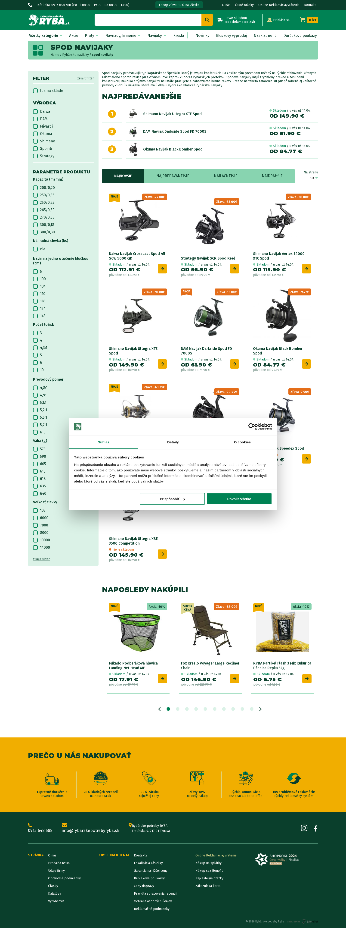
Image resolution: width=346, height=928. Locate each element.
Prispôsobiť (172, 499)
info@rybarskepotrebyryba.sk (90, 828)
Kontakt (310, 5)
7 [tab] (223, 709)
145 (39, 316)
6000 (40, 518)
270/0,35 (43, 217)
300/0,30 (44, 232)
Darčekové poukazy (300, 35)
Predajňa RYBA (59, 863)
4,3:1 (40, 347)
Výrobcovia (56, 901)
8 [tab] (233, 709)
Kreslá (178, 35)
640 (39, 493)
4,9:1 (40, 395)
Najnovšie (123, 176)
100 (39, 279)
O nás (226, 5)
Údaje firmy (56, 871)
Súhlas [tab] (103, 442)
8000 (40, 532)
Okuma (42, 134)
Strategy (43, 156)
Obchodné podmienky (64, 878)
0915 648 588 (40, 828)
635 (39, 486)
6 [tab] (214, 709)
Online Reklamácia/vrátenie (279, 5)
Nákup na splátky (208, 863)
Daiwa (41, 111)
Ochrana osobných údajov (153, 901)
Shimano (44, 141)
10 (38, 370)
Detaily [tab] (173, 442)
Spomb (42, 148)
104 (39, 286)
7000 (40, 525)
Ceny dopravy (144, 886)
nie (39, 249)
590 (39, 456)
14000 (41, 547)
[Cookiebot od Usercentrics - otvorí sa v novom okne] (252, 426)
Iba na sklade (48, 90)
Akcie (73, 35)
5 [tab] (205, 709)
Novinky (202, 35)
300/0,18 (43, 225)
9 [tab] (242, 709)
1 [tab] (168, 709)
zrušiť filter (85, 78)
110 (39, 294)
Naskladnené (265, 35)
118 (39, 301)
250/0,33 (43, 195)
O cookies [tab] (242, 442)
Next (260, 709)
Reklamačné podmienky (152, 909)
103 (39, 510)
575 (39, 449)
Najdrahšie (272, 176)
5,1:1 (39, 402)
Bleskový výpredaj (231, 35)
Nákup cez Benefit (209, 871)
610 (39, 432)
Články (53, 886)
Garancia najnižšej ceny (150, 871)
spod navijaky (102, 55)
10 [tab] (251, 709)
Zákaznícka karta (207, 886)
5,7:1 (40, 425)
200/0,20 (44, 187)
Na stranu (311, 172)
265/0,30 (44, 210)
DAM (40, 119)
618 (39, 479)
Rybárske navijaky (75, 55)
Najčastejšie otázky (209, 878)
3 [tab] (186, 709)
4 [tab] (196, 709)
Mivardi (43, 126)
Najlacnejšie (225, 176)
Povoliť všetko (239, 499)
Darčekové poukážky (149, 878)
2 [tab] (177, 709)
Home (55, 55)
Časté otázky (244, 5)
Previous (159, 709)
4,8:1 (40, 388)
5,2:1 (40, 410)
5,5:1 (40, 417)
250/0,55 (43, 202)
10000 (41, 540)
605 (39, 464)
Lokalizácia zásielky (148, 863)
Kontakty (140, 855)
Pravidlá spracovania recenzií (155, 894)
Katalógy (54, 894)
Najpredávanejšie (172, 176)
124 (39, 308)
